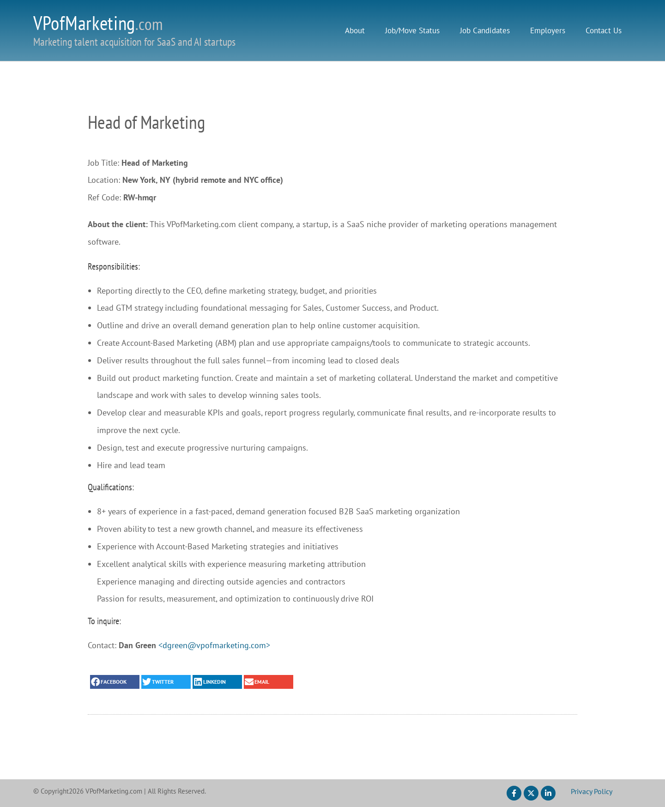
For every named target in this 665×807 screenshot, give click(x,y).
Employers (547, 30)
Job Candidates (485, 30)
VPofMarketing (98, 23)
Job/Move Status (412, 30)
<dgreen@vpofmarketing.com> (214, 645)
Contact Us (604, 30)
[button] (114, 682)
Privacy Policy (591, 791)
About (355, 30)
